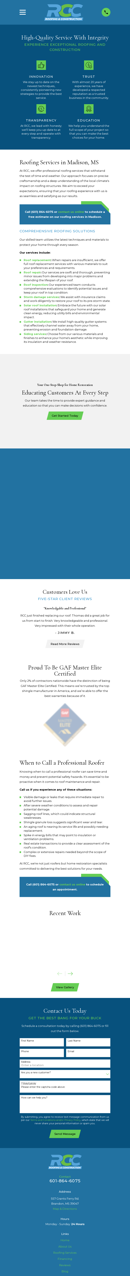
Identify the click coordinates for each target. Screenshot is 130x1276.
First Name (27, 911)
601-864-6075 (65, 1051)
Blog (65, 1141)
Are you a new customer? (36, 942)
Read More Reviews (65, 513)
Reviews (65, 1135)
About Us (65, 1117)
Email (71, 921)
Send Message (65, 1004)
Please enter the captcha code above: (43, 957)
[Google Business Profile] (73, 1170)
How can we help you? (34, 967)
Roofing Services (65, 1123)
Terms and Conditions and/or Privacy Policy (55, 990)
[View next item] (70, 843)
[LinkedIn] (65, 1170)
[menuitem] (25, 1194)
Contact (65, 1154)
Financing (65, 1129)
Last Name (74, 911)
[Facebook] (57, 1170)
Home (65, 1110)
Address (25, 932)
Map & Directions (65, 1079)
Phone (25, 921)
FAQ (65, 1148)
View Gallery (65, 857)
